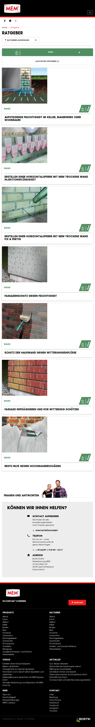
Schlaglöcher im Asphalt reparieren (18, 669)
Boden (6, 627)
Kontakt (54, 690)
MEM (5, 690)
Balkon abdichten (11, 666)
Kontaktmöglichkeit (47, 530)
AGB (51, 694)
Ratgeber (54, 612)
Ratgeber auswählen (21, 40)
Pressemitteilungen (11, 700)
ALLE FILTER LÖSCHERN (47, 61)
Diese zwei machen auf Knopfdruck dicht (68, 674)
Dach (5, 619)
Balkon (6, 622)
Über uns (6, 694)
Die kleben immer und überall (62, 672)
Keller (5, 625)
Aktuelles (55, 659)
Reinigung (7, 649)
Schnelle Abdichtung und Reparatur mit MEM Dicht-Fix (23, 683)
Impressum (54, 703)
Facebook (54, 705)
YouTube (53, 711)
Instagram (54, 708)
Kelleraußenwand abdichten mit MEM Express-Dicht (23, 678)
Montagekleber (10, 638)
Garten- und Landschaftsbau (62, 646)
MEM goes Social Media (60, 669)
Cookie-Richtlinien (8, 719)
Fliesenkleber (8, 654)
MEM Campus (9, 703)
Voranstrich (8, 635)
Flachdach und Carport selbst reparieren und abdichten (23, 673)
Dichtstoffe (8, 641)
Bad (4, 630)
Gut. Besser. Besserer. (58, 664)
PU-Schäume (8, 643)
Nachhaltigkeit (9, 697)
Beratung (53, 697)
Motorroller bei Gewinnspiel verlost (65, 666)
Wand (5, 616)
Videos (6, 659)
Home (4, 27)
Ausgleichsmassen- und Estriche (17, 652)
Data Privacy (55, 700)
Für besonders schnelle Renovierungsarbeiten (70, 680)
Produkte (8, 612)
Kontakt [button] (77, 602)
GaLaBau (7, 646)
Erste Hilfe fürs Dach (58, 677)
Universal (7, 633)
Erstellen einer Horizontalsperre (16, 664)
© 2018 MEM (30, 719)
